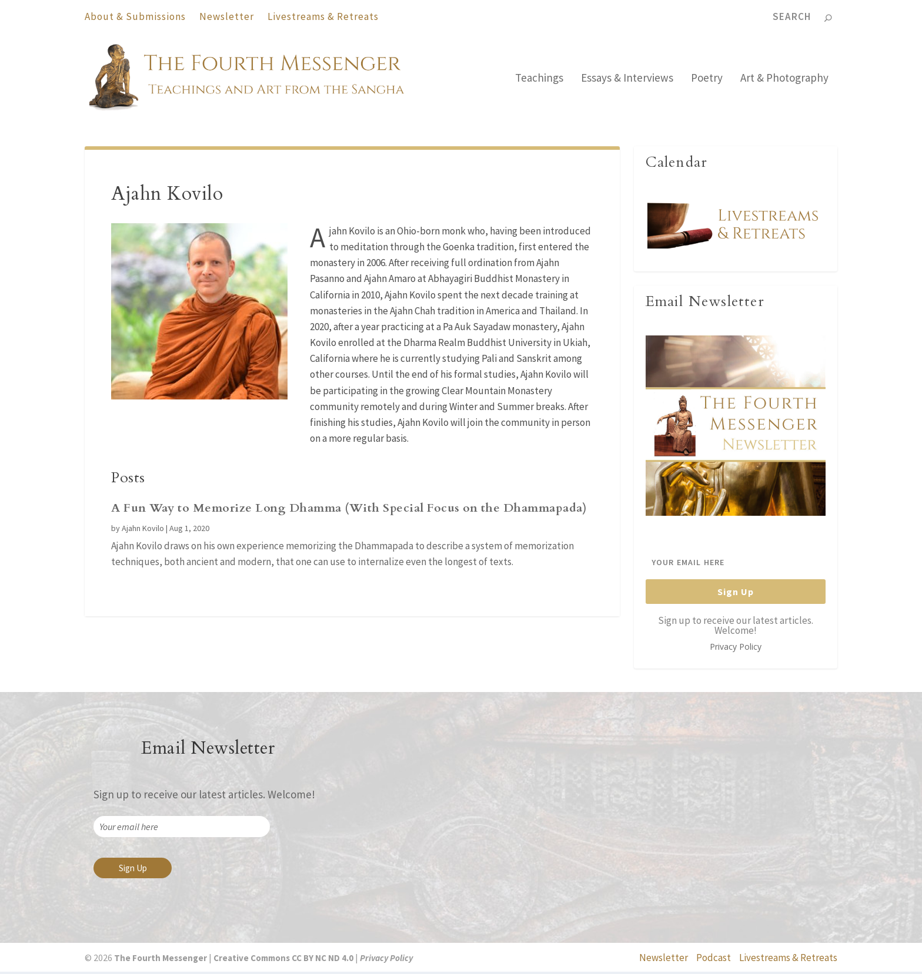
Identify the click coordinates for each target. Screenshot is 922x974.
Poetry (707, 81)
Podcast (713, 960)
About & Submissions (135, 16)
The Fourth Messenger (159, 960)
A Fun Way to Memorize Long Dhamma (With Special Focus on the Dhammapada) (349, 510)
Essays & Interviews (627, 81)
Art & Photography (784, 81)
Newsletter (226, 16)
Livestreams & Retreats (323, 16)
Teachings (539, 81)
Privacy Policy (735, 648)
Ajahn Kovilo (143, 530)
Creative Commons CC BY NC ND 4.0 (283, 960)
